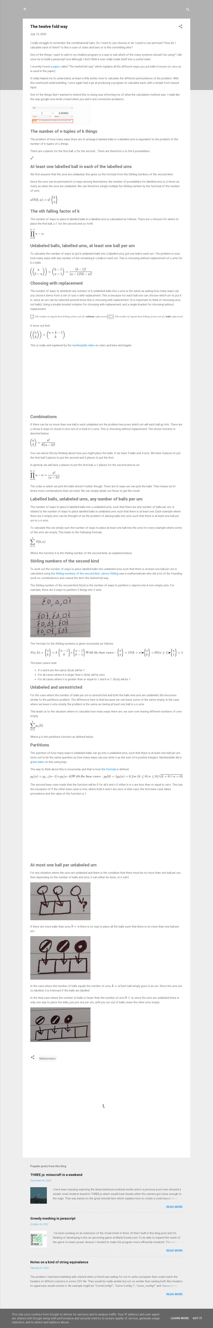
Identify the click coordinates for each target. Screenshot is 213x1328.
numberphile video (83, 345)
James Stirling (109, 573)
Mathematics (48, 1058)
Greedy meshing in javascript (52, 1218)
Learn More (180, 1318)
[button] (180, 27)
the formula (108, 769)
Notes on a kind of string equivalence (59, 1262)
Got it (197, 1318)
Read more (174, 1207)
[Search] (188, 10)
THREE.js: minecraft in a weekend (56, 1175)
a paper (55, 66)
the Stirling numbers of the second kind (75, 573)
